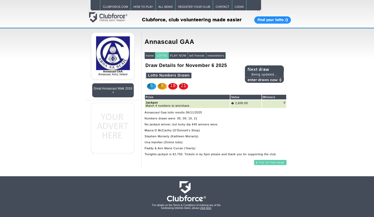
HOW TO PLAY (143, 6)
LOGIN (239, 6)
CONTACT (222, 6)
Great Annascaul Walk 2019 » (113, 90)
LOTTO (162, 55)
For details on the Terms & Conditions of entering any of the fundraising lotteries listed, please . (186, 206)
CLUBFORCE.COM (115, 6)
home (150, 55)
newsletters (216, 55)
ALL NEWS (165, 6)
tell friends (197, 55)
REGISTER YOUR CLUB (194, 6)
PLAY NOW (178, 55)
